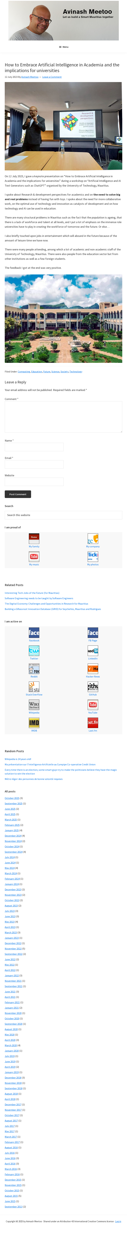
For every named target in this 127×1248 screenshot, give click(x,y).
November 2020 (13, 1013)
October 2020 (12, 1018)
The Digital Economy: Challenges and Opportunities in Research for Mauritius (46, 603)
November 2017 (13, 1109)
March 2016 (11, 1169)
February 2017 (12, 1142)
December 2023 (13, 889)
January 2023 (12, 937)
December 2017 (13, 1104)
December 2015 (13, 1179)
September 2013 (13, 1206)
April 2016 (10, 1163)
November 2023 (13, 894)
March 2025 (11, 819)
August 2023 (11, 905)
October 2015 (12, 1190)
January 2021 (12, 1007)
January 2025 (12, 830)
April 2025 (10, 814)
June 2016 (10, 1158)
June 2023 (10, 916)
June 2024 (10, 862)
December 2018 (13, 1077)
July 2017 (10, 1126)
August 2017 (11, 1120)
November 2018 (13, 1083)
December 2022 (13, 943)
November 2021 (13, 980)
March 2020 (11, 1045)
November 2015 (13, 1185)
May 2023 (10, 921)
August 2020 (11, 1029)
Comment (11, 399)
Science (55, 371)
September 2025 (13, 803)
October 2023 (12, 900)
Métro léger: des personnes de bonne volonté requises (34, 779)
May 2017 (10, 1131)
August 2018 (11, 1093)
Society (64, 371)
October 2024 (12, 846)
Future (46, 371)
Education (36, 371)
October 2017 (12, 1115)
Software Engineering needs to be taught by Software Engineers (39, 598)
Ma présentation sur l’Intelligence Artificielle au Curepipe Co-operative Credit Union (50, 764)
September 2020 (13, 1023)
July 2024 (10, 857)
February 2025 (12, 825)
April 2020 (10, 1040)
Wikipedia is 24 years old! (18, 759)
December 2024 (13, 835)
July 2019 (10, 1056)
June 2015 (10, 1201)
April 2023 (10, 927)
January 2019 (12, 1072)
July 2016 (10, 1152)
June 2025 (10, 808)
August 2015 (11, 1195)
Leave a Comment (52, 76)
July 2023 (10, 911)
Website (9, 475)
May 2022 (10, 964)
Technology (75, 371)
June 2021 (10, 991)
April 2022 (10, 970)
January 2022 (12, 975)
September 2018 (13, 1088)
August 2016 (11, 1147)
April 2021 (10, 997)
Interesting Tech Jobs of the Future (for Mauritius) (32, 592)
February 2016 (12, 1174)
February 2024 (12, 878)
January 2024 (12, 884)
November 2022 (13, 948)
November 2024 (13, 841)
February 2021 (12, 1002)
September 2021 (13, 986)
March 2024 (11, 873)
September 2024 (13, 851)
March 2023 (11, 932)
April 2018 (10, 1099)
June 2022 (10, 959)
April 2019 (10, 1066)
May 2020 (10, 1034)
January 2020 (12, 1050)
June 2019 (10, 1061)
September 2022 (13, 954)
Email (9, 458)
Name (9, 440)
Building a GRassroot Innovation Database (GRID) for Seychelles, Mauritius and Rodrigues (53, 609)
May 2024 (10, 868)
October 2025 (12, 798)
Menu (65, 46)
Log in (118, 1221)
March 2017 (11, 1136)
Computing (24, 371)
